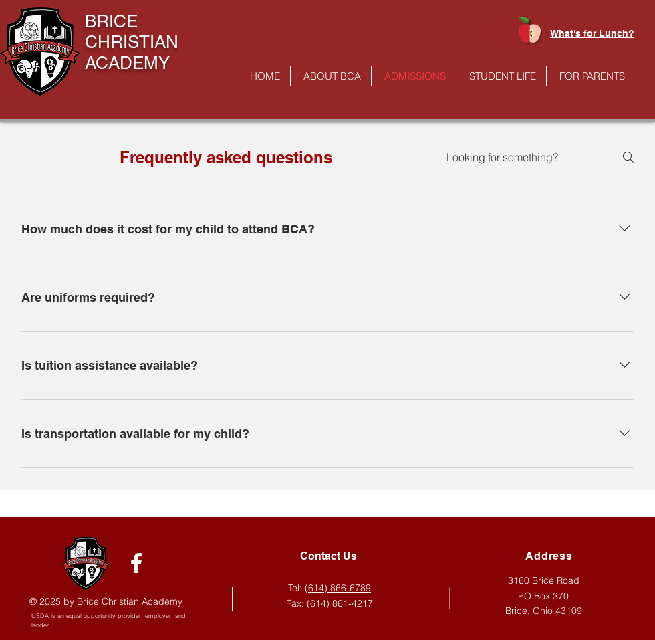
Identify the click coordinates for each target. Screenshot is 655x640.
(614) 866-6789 (338, 588)
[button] (331, 76)
